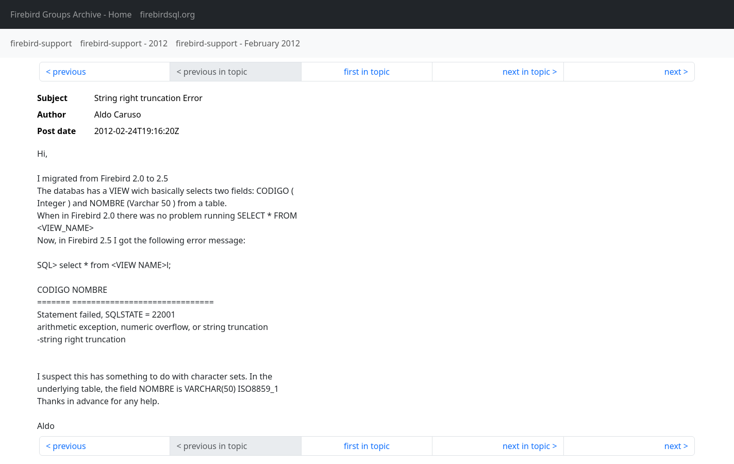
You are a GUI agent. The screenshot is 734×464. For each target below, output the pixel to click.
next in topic (526, 71)
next (672, 71)
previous (69, 71)
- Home (71, 14)
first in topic (367, 71)
